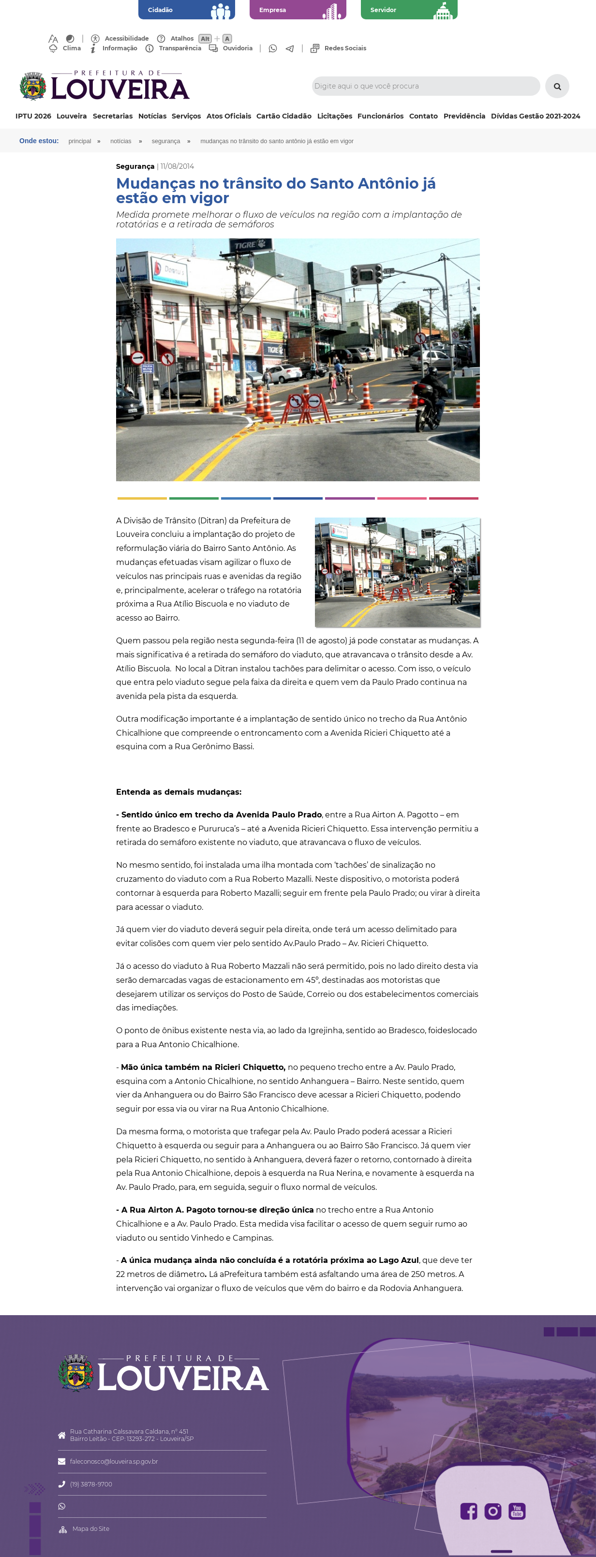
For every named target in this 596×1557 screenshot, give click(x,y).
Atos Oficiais (229, 116)
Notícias (152, 116)
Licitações (334, 116)
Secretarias (113, 116)
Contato (423, 116)
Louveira (72, 116)
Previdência (465, 116)
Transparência (180, 48)
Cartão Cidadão (284, 116)
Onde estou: (39, 141)
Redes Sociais (345, 48)
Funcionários (380, 116)
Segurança (166, 141)
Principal (80, 141)
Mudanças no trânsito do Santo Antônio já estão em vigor (276, 141)
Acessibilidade (127, 39)
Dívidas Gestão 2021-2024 (536, 116)
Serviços (186, 116)
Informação (120, 48)
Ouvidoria (238, 48)
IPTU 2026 (33, 116)
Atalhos (182, 39)
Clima (72, 48)
